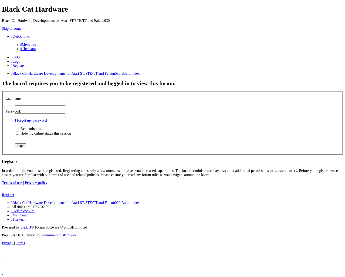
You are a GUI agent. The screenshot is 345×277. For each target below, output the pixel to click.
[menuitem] (28, 45)
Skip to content (13, 28)
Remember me (29, 129)
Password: (13, 111)
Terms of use (12, 183)
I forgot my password (31, 120)
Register (8, 195)
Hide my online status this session (43, 133)
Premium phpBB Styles (58, 235)
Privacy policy (36, 183)
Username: (14, 98)
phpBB (25, 227)
